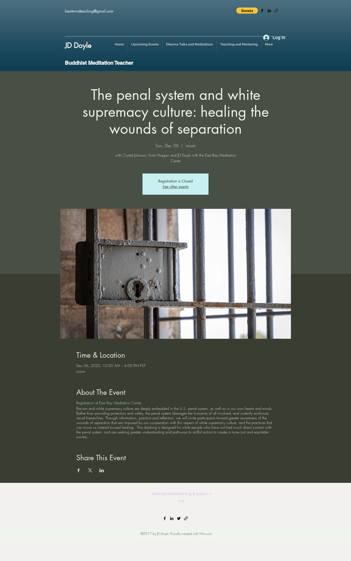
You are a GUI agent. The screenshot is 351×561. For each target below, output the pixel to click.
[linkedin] (269, 10)
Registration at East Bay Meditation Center (109, 402)
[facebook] (262, 10)
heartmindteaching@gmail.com (89, 11)
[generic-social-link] (276, 10)
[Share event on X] (90, 470)
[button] (247, 11)
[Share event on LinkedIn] (101, 470)
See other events (175, 186)
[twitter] (178, 518)
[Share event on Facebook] (78, 470)
